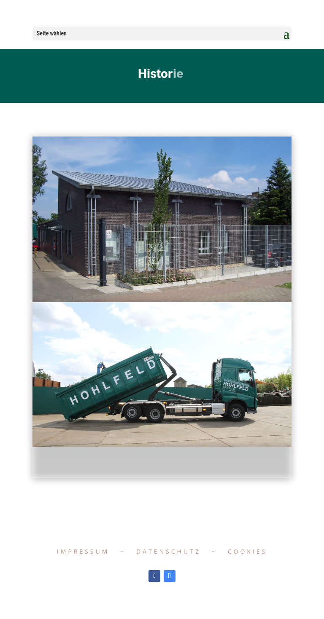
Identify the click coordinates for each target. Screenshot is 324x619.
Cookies (247, 551)
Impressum (83, 551)
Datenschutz (168, 551)
